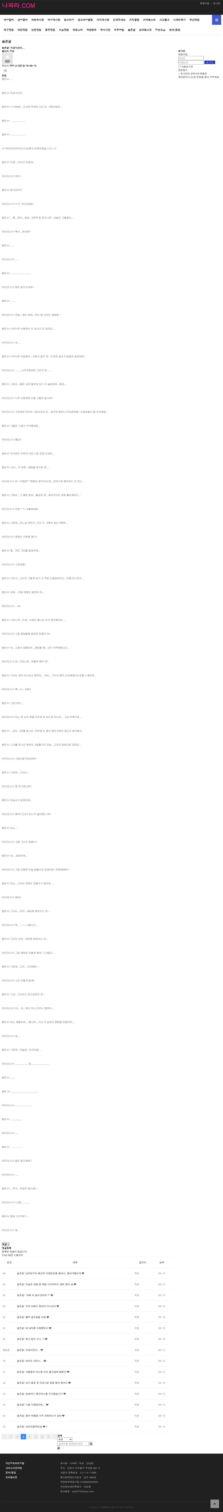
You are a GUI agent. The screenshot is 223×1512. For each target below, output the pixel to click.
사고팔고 (164, 20)
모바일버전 (11, 1477)
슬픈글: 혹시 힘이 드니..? (31, 1339)
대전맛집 (22, 30)
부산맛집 (194, 20)
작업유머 (78, 30)
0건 (18, 65)
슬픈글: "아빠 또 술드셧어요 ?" (34, 1295)
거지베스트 (149, 20)
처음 (4, 1436)
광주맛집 (50, 30)
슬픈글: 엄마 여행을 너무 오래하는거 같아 (39, 1415)
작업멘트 (91, 30)
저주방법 (119, 30)
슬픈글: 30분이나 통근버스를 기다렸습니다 (40, 1393)
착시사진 (105, 30)
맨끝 (54, 1436)
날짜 (161, 1262)
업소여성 (69, 20)
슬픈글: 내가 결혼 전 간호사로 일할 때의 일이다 (43, 1382)
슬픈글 (131, 30)
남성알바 (22, 20)
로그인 (216, 3)
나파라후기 (179, 20)
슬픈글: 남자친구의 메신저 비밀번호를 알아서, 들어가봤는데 (49, 1273)
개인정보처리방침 (14, 1463)
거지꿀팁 (134, 20)
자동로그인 (187, 66)
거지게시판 (103, 20)
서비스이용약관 (13, 1468)
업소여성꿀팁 (85, 20)
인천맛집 (36, 30)
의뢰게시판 (37, 20)
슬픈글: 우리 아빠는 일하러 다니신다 (37, 1306)
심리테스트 (145, 30)
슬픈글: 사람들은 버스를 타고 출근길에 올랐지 (42, 1372)
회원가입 (204, 3)
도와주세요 (119, 20)
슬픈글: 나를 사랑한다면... (31, 1404)
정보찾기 (183, 70)
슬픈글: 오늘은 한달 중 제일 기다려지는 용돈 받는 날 (45, 1284)
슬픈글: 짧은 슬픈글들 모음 (32, 1317)
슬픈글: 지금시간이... (29, 1350)
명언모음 (160, 30)
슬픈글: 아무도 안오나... (30, 1361)
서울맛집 (64, 30)
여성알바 (9, 20)
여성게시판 (54, 20)
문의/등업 (174, 30)
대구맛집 (9, 30)
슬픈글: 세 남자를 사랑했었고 (33, 1328)
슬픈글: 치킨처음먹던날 (30, 1426)
